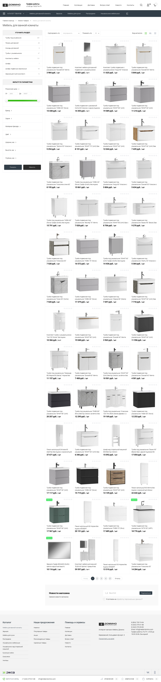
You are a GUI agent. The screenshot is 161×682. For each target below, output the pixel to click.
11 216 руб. (144, 112)
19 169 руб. (115, 417)
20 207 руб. (59, 417)
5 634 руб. (144, 188)
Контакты (130, 5)
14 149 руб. (115, 494)
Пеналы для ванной (11, 43)
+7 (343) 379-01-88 (28, 679)
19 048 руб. (87, 341)
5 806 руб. (115, 188)
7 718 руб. (144, 303)
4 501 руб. (144, 379)
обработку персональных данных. (129, 599)
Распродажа (7, 639)
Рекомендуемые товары (42, 639)
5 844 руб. (144, 73)
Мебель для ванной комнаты (12, 627)
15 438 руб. (59, 112)
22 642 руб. (144, 494)
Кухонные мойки (8, 653)
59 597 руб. (87, 570)
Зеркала (5, 631)
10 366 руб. (59, 341)
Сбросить (32, 167)
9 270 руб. (144, 226)
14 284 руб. (144, 570)
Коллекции (77, 5)
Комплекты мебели (12, 58)
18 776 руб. (144, 532)
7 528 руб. (59, 265)
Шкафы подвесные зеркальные (16, 69)
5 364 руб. (144, 265)
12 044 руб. (115, 150)
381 (38, 38)
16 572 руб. (87, 265)
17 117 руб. (59, 494)
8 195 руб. (59, 188)
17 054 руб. (144, 456)
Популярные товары (40, 631)
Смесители (6, 656)
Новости (118, 5)
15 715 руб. (87, 494)
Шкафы (8, 63)
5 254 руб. (59, 150)
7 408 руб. (87, 379)
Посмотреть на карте (106, 639)
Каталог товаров (14, 14)
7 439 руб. (144, 150)
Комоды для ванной (12, 48)
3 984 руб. (59, 73)
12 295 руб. (87, 417)
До (20, 93)
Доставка (90, 5)
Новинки (36, 627)
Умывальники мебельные (11, 643)
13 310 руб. (115, 570)
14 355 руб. (87, 112)
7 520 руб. (59, 303)
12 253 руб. (144, 417)
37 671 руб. (59, 456)
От (6, 93)
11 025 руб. (115, 73)
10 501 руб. (115, 379)
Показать (13, 167)
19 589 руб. (115, 112)
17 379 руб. (87, 303)
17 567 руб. (59, 532)
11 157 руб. (59, 379)
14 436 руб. (115, 265)
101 (38, 58)
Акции (36, 635)
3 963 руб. (115, 341)
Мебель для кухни (9, 635)
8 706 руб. (115, 226)
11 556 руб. (144, 341)
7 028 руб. (87, 226)
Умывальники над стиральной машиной (13, 648)
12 (39, 74)
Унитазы (5, 660)
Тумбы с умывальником (13, 53)
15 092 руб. (115, 456)
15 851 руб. (87, 73)
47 (39, 53)
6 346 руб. (87, 456)
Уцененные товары (40, 643)
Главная (64, 5)
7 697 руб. (115, 303)
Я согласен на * (124, 599)
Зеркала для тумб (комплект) (15, 74)
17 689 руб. (115, 532)
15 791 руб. (59, 226)
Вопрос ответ (104, 5)
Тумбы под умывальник (13, 38)
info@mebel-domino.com (47, 679)
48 (39, 43)
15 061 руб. (87, 188)
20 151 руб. (87, 532)
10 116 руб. (59, 570)
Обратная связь (11, 679)
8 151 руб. (87, 150)
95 (39, 69)
